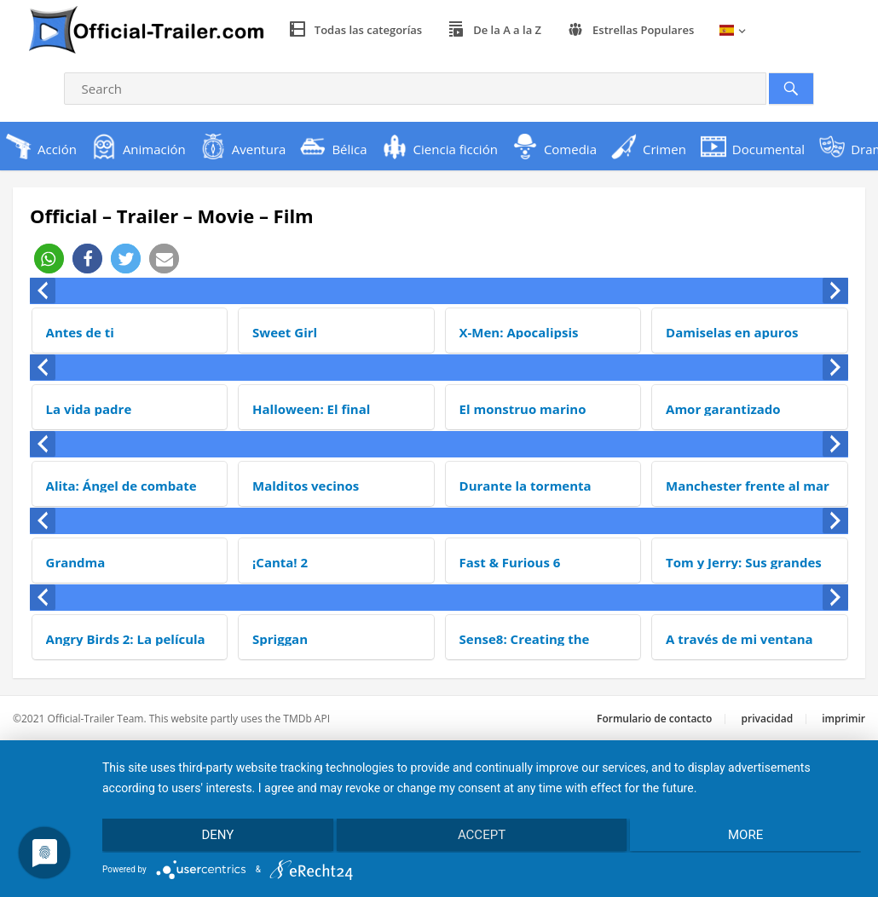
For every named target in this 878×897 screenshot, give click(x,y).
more (748, 835)
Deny (215, 835)
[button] (49, 258)
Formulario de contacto (654, 718)
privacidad (768, 718)
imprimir (843, 718)
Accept (481, 835)
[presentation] (42, 290)
